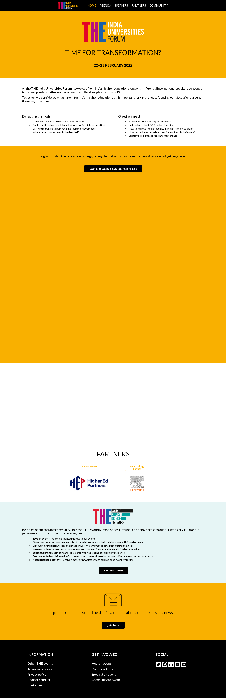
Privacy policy (36, 674)
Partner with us (102, 669)
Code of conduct (38, 680)
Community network (106, 680)
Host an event (101, 663)
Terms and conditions (42, 669)
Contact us (34, 685)
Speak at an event (104, 674)
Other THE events (40, 663)
